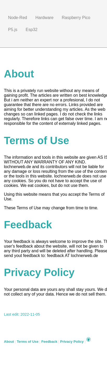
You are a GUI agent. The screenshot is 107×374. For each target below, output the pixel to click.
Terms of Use (27, 342)
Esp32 (31, 29)
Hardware (44, 17)
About (9, 342)
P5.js (12, 29)
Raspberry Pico (76, 17)
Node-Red (17, 17)
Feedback (49, 342)
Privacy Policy (72, 342)
